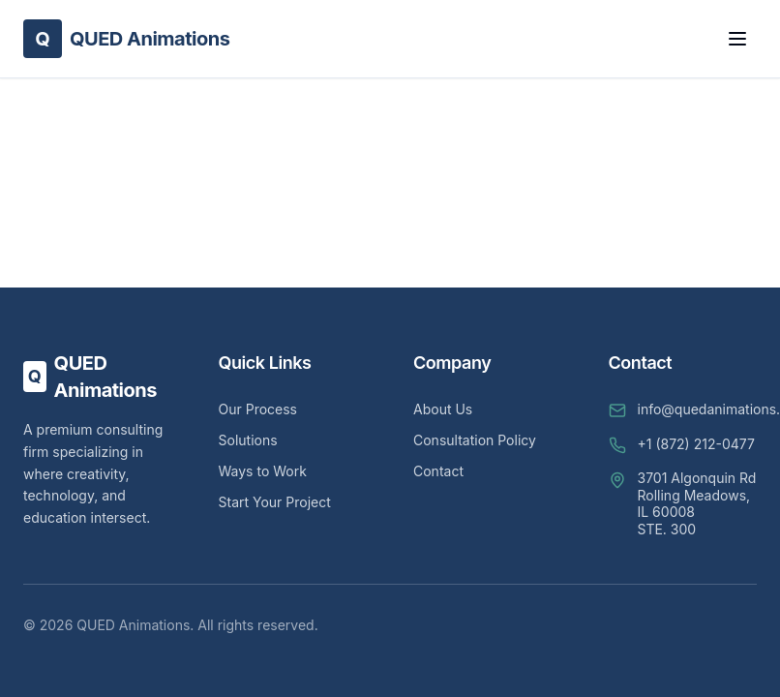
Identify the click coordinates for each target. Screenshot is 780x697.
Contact (438, 471)
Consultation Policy (474, 440)
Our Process (258, 409)
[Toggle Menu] (737, 38)
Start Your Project (275, 502)
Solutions (248, 440)
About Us (442, 409)
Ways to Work (263, 471)
